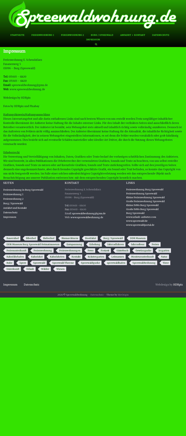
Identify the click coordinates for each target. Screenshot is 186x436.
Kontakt (76, 256)
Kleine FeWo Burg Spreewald (142, 205)
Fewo (91, 250)
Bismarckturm (70, 238)
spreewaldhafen (116, 262)
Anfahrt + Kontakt (132, 35)
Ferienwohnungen (69, 250)
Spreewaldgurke (90, 262)
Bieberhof (48, 238)
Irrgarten (163, 250)
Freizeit (105, 250)
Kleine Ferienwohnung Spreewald (145, 197)
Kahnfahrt (37, 256)
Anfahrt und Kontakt (15, 208)
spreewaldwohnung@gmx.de (30, 85)
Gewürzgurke (143, 250)
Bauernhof (12, 238)
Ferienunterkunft (16, 250)
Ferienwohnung (43, 250)
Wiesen (60, 269)
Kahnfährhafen (15, 256)
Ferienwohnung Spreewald (141, 193)
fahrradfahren (115, 244)
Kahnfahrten (57, 256)
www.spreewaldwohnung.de (27, 89)
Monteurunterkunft (142, 256)
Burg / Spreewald (102, 35)
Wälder (45, 269)
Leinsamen (117, 256)
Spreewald (39, 262)
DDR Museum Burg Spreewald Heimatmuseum (32, 244)
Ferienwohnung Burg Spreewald (144, 189)
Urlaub (30, 269)
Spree (22, 262)
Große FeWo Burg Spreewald (142, 209)
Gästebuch (122, 250)
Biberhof (31, 238)
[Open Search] (96, 44)
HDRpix (26, 97)
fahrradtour (138, 244)
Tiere (166, 262)
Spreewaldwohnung (144, 262)
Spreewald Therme (63, 262)
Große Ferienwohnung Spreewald (145, 201)
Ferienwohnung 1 (42, 35)
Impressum (93, 39)
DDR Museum (138, 238)
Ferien (155, 244)
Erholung (94, 244)
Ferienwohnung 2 (72, 35)
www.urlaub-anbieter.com (141, 217)
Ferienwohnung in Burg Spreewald (23, 189)
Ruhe (9, 262)
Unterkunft (12, 269)
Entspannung (74, 244)
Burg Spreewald (135, 213)
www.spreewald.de (136, 220)
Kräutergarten (96, 256)
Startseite (17, 35)
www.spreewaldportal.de (140, 225)
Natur (164, 256)
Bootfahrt (90, 238)
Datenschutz (160, 35)
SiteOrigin (123, 294)
